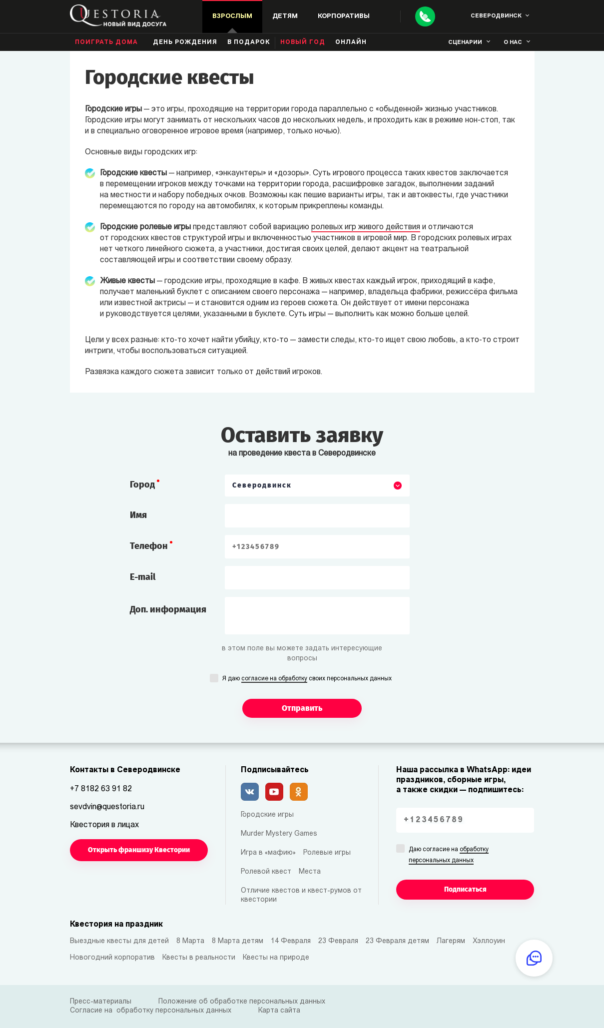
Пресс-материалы (100, 1002)
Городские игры (267, 815)
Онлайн (351, 42)
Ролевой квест (266, 872)
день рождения (185, 42)
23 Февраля (338, 941)
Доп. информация (168, 609)
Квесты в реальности (198, 958)
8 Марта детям (237, 941)
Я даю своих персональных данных (307, 679)
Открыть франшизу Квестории (139, 850)
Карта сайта (279, 1011)
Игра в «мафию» (268, 853)
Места (310, 872)
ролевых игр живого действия (365, 227)
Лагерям (451, 941)
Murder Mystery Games (279, 834)
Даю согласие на (449, 856)
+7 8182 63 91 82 (101, 789)
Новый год (302, 42)
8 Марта (190, 941)
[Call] (425, 16)
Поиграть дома (106, 42)
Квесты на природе (276, 958)
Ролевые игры (327, 853)
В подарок (248, 42)
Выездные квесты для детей (119, 941)
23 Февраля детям (397, 941)
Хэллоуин (489, 941)
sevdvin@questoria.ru (107, 807)
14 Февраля (291, 941)
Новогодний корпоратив (112, 958)
